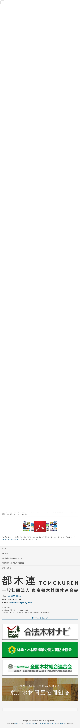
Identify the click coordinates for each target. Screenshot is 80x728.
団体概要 (5, 553)
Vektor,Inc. (62, 723)
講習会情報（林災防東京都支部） (13, 563)
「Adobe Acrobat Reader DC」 (12, 539)
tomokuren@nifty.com (21, 603)
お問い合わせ (6, 568)
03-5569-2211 (14, 596)
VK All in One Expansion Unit (47, 723)
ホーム (4, 549)
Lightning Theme (30, 723)
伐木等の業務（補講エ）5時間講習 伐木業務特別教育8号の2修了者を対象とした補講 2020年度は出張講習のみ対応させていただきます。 (39, 513)
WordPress (17, 723)
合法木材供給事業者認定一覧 (12, 558)
